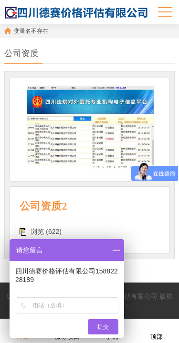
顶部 (156, 330)
